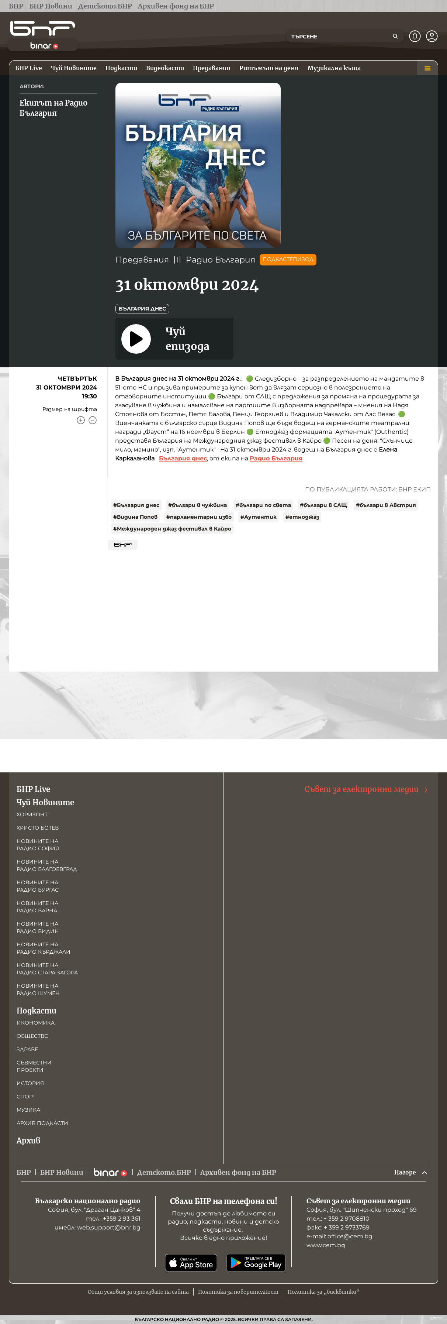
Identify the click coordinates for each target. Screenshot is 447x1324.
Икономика (36, 1021)
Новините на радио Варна (37, 906)
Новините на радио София (38, 844)
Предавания (142, 260)
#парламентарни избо (199, 517)
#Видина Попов (135, 517)
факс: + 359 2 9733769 (338, 1227)
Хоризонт (32, 813)
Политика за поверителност (238, 1292)
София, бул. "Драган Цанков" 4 (94, 1209)
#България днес (136, 505)
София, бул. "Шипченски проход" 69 (361, 1209)
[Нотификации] (415, 36)
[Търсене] (395, 36)
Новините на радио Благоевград (47, 864)
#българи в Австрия (386, 505)
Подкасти (36, 1009)
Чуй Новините (45, 801)
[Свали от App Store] (191, 1263)
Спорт (26, 1095)
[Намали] (92, 420)
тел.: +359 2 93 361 (113, 1218)
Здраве (27, 1048)
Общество (33, 1035)
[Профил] (432, 36)
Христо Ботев (38, 826)
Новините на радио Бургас (38, 885)
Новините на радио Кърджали (43, 947)
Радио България (220, 260)
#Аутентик (258, 517)
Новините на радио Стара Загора (47, 968)
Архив (28, 1139)
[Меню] (427, 68)
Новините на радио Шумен (38, 988)
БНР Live (33, 788)
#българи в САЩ (323, 505)
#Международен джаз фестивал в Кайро (172, 528)
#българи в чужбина (197, 505)
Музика (28, 1108)
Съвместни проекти (34, 1065)
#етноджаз (302, 517)
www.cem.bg (325, 1245)
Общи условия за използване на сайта (138, 1292)
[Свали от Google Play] (256, 1263)
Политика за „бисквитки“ (324, 1292)
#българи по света (263, 505)
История (30, 1082)
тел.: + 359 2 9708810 (338, 1218)
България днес (142, 308)
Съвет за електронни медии (367, 788)
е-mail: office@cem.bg (339, 1236)
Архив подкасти (42, 1122)
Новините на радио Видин (38, 926)
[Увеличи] (80, 420)
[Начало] (42, 28)
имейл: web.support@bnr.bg (98, 1227)
